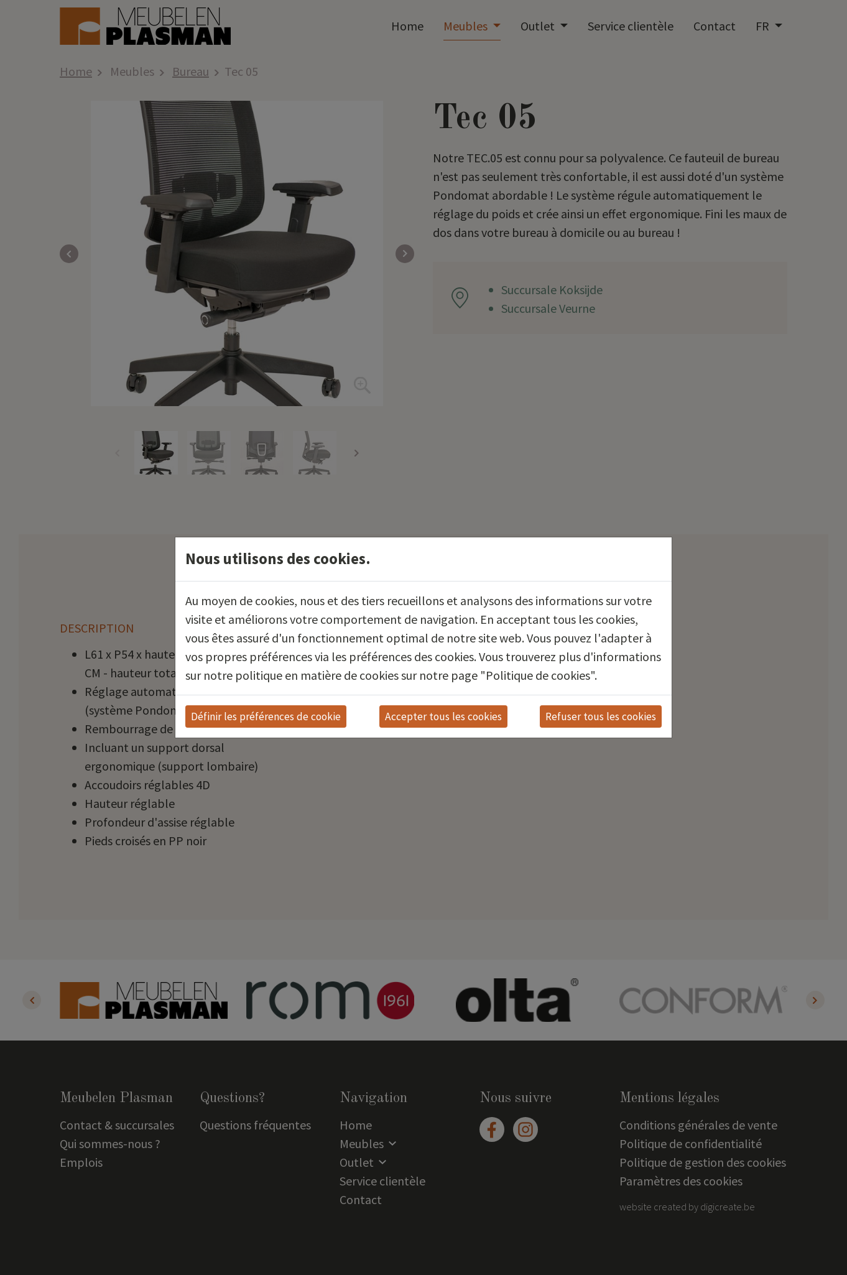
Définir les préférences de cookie (266, 716)
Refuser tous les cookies (600, 716)
